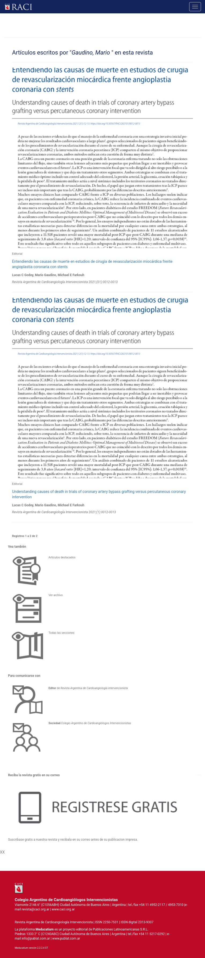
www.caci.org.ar (63, 909)
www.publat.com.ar (65, 938)
